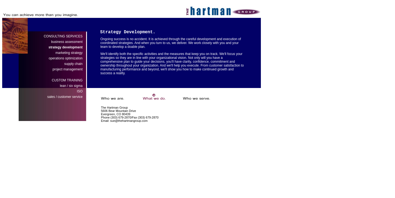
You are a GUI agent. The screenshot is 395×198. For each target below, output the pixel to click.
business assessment (67, 42)
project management (68, 69)
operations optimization (66, 58)
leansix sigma (71, 86)
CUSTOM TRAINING (67, 80)
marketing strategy (69, 53)
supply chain (73, 64)
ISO (80, 91)
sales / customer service (65, 97)
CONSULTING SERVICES (63, 36)
